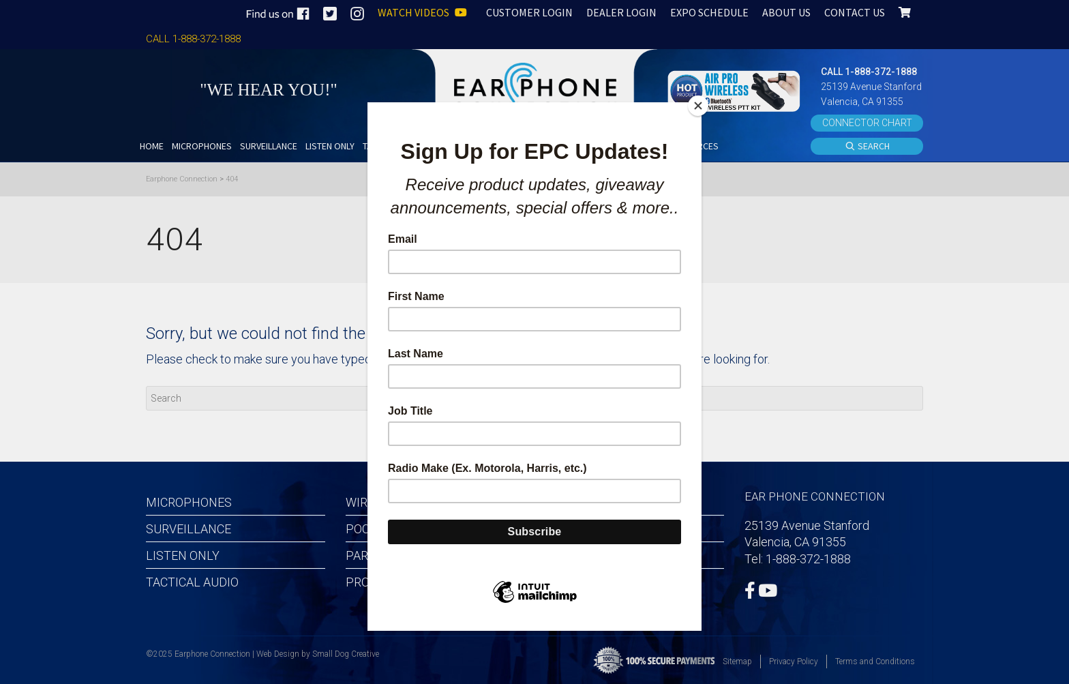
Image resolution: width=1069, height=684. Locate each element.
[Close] (698, 105)
